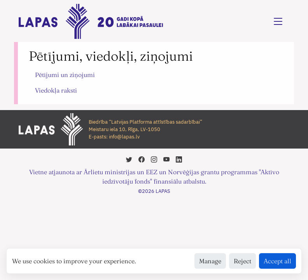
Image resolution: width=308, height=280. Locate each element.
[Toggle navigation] (278, 21)
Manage (210, 261)
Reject (242, 261)
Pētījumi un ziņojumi (65, 75)
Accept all (277, 261)
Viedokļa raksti (56, 90)
